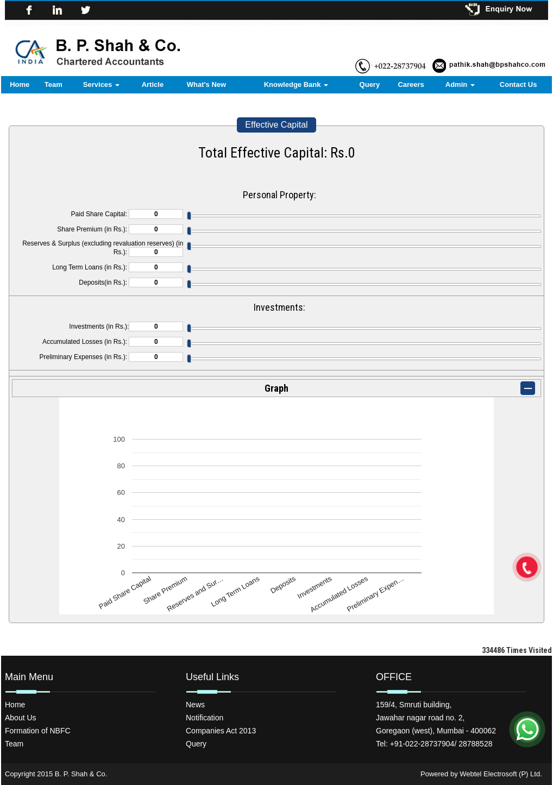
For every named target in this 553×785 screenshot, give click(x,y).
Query (370, 84)
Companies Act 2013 (221, 730)
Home (19, 84)
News (195, 704)
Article (153, 84)
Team (53, 84)
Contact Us (518, 84)
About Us (20, 717)
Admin (460, 84)
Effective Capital (276, 124)
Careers (411, 84)
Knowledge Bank (296, 84)
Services (101, 84)
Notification (204, 717)
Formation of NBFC (38, 730)
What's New (206, 84)
